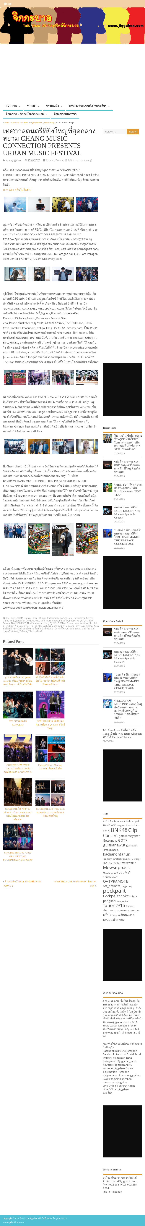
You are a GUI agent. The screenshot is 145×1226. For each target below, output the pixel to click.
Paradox (63, 620)
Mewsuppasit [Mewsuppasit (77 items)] (116, 867)
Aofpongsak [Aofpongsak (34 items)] (133, 821)
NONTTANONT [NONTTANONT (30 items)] (110, 877)
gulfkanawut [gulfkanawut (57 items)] (114, 845)
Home (7, 3)
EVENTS (11, 106)
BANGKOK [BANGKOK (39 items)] (109, 825)
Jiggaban (124, 1089)
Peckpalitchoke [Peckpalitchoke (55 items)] (116, 895)
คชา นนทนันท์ (81, 623)
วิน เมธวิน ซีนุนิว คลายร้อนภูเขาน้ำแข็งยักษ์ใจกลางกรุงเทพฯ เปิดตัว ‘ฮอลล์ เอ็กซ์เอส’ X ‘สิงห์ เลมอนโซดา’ (128, 442)
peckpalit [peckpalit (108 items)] (114, 890)
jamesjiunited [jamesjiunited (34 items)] (110, 849)
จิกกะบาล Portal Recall (128, 1054)
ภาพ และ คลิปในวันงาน (17, 189)
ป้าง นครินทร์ (44, 626)
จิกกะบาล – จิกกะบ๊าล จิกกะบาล (25, 114)
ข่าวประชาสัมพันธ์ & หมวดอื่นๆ (87, 106)
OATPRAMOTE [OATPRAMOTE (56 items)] (115, 881)
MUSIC (31, 106)
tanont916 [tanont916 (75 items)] (114, 905)
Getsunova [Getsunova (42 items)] (110, 840)
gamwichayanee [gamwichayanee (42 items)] (129, 836)
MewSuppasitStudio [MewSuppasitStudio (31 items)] (113, 873)
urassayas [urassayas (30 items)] (130, 910)
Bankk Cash (31, 618)
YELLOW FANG (60, 623)
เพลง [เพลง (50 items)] (120, 919)
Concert (50, 160)
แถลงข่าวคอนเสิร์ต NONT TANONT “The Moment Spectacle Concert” (127, 512)
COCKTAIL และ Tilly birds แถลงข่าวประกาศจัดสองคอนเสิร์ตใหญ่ (50, 812)
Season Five (9, 623)
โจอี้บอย (23, 631)
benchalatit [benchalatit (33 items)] (132, 825)
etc (70, 618)
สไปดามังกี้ (16, 628)
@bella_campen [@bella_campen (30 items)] (118, 821)
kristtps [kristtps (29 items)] (136, 859)
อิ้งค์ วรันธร (47, 628)
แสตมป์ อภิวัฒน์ (10, 631)
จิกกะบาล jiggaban (126, 1050)
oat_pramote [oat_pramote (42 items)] (111, 886)
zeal (71, 623)
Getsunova (79, 618)
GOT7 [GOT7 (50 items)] (122, 840)
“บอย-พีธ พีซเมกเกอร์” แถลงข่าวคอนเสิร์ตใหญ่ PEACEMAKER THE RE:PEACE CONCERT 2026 (127, 537)
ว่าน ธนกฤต (68, 626)
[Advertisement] (72, 75)
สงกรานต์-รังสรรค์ (84, 626)
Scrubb (89, 620)
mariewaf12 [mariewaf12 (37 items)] (129, 863)
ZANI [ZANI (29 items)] (137, 910)
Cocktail (64, 618)
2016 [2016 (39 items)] (106, 821)
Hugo (12, 620)
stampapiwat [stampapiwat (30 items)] (123, 901)
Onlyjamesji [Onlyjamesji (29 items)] (126, 886)
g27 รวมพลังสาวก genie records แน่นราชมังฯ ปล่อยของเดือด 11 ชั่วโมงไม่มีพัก (17, 681)
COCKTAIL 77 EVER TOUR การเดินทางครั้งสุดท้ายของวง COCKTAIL (18, 768)
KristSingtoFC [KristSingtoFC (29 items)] (126, 859)
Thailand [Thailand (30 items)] (130, 906)
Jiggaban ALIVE (123, 1064)
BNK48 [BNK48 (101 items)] (119, 829)
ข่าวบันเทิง (52, 106)
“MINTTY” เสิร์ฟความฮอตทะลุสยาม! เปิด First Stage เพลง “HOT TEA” (127, 489)
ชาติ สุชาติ (11, 626)
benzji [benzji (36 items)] (106, 831)
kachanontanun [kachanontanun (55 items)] (116, 854)
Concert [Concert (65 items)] (110, 835)
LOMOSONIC (32, 620)
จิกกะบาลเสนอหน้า (65, 114)
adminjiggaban (14, 160)
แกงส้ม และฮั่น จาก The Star (81, 628)
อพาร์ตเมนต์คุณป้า (32, 628)
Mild (42, 620)
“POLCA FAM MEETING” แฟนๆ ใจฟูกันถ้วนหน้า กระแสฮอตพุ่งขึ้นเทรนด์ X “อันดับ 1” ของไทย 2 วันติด (128, 709)
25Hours (10, 618)
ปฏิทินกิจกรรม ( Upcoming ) (78, 160)
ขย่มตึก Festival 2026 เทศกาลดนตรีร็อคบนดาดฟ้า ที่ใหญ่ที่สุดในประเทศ (127, 467)
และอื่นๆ (107, 1092)
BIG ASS (42, 618)
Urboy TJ (47, 623)
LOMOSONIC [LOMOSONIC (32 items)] (114, 863)
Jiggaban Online (124, 1068)
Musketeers (52, 620)
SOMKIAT (21, 623)
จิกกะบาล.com (127, 1085)
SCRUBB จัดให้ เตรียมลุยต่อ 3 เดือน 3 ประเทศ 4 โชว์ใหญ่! (50, 725)
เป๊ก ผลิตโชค (60, 628)
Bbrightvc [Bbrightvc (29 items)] (121, 825)
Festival (59, 160)
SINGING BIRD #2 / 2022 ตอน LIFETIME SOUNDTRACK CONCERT (17, 856)
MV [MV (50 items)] (127, 872)
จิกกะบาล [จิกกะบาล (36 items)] (115, 915)
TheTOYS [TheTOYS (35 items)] (108, 910)
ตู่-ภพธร (21, 626)
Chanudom (53, 618)
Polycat (80, 620)
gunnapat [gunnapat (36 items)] (131, 845)
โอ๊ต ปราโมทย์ (35, 631)
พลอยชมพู (57, 626)
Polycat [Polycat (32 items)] (133, 896)
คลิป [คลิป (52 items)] (106, 914)
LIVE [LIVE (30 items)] (105, 863)
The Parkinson (34, 623)
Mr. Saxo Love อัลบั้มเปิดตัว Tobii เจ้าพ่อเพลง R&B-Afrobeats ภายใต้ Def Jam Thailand (122, 733)
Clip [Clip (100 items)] (132, 829)
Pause (72, 620)
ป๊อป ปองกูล (31, 626)
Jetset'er (20, 620)
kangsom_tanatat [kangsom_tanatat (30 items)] (111, 858)
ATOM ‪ (20, 618)
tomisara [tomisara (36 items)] (119, 910)
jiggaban (124, 1071)
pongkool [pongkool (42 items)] (109, 901)
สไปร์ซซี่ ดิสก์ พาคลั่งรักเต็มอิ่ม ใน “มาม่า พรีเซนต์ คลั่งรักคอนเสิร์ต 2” (50, 681)
